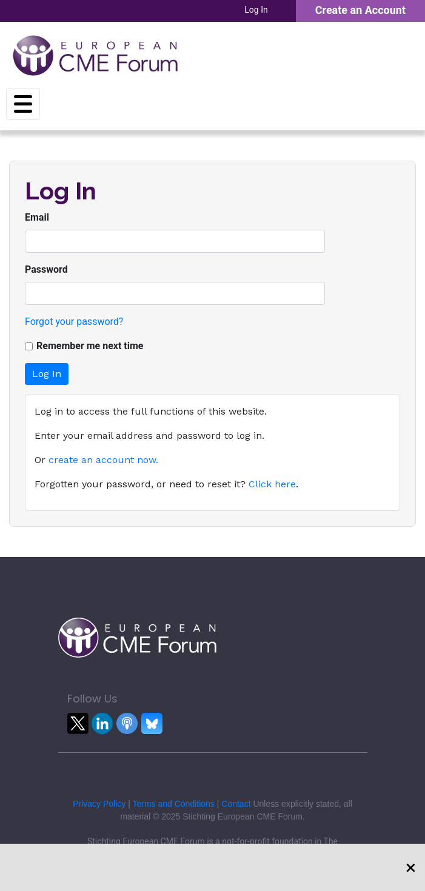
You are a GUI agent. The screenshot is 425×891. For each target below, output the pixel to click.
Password (46, 269)
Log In (255, 10)
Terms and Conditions (173, 804)
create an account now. (103, 460)
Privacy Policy (99, 804)
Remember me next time (90, 346)
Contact (235, 804)
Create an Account (360, 10)
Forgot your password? (74, 321)
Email (37, 217)
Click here (272, 484)
